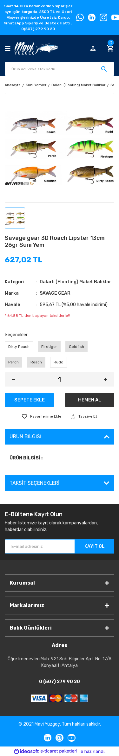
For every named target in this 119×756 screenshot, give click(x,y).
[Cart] (110, 48)
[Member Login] (93, 48)
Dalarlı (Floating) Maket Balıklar (75, 282)
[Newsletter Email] (59, 546)
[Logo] (36, 48)
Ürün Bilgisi (25, 436)
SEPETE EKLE (29, 400)
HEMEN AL (89, 400)
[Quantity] (59, 379)
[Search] (59, 69)
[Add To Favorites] (41, 416)
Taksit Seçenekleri (34, 483)
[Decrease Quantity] (13, 379)
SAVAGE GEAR (55, 293)
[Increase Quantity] (105, 379)
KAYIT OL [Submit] (94, 546)
